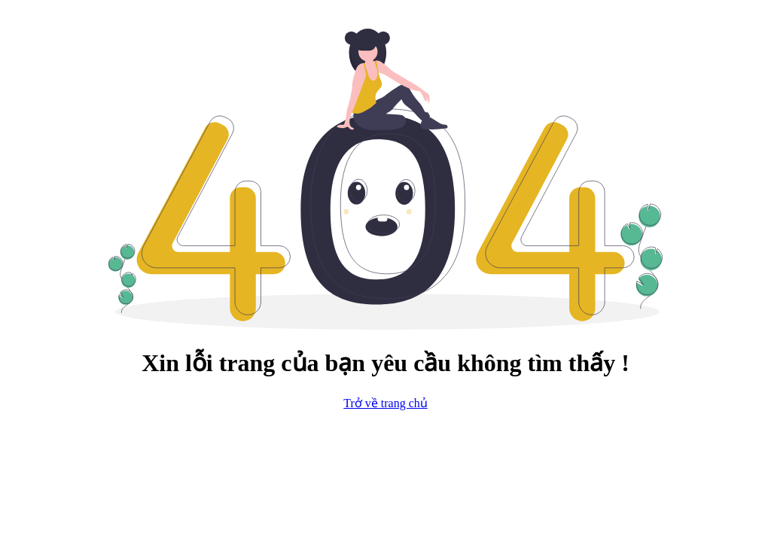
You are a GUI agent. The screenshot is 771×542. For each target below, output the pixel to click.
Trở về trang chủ (385, 403)
